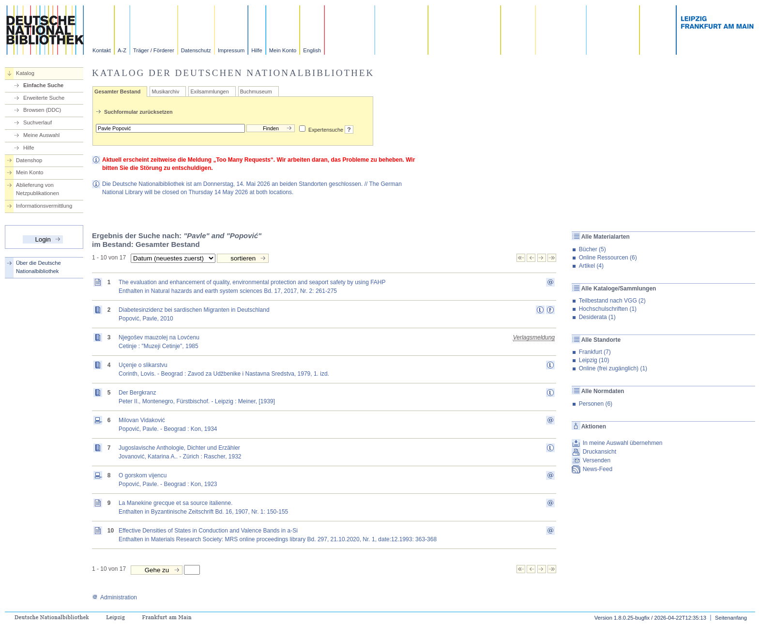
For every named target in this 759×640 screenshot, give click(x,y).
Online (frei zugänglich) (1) (613, 368)
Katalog (25, 73)
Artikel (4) (591, 265)
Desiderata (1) (597, 317)
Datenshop (29, 160)
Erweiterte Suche (43, 98)
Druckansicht (599, 451)
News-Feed (597, 469)
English (312, 50)
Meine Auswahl (41, 135)
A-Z (122, 50)
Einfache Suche (43, 85)
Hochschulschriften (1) (608, 308)
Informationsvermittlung (44, 206)
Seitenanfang (731, 618)
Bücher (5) (592, 249)
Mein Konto (283, 50)
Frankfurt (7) (595, 352)
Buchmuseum (256, 91)
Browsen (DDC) (42, 110)
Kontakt (101, 50)
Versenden (596, 460)
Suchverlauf (37, 122)
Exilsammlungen (209, 91)
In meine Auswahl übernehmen (623, 443)
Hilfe (256, 50)
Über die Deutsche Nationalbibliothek (38, 267)
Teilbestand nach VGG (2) (612, 300)
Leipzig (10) (594, 360)
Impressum (231, 50)
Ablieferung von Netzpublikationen (37, 189)
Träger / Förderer (153, 50)
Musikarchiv (165, 91)
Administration (114, 597)
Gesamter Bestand (117, 91)
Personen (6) (595, 403)
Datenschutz (196, 50)
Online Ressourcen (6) (608, 257)
